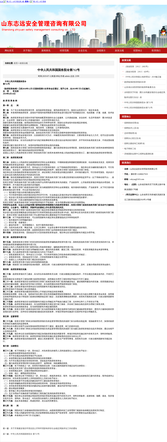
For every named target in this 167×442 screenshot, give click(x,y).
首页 (16, 63)
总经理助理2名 (130, 133)
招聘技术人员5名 (131, 128)
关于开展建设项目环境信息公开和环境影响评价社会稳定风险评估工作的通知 (44, 428)
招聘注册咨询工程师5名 (134, 143)
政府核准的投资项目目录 (135, 82)
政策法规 (24, 63)
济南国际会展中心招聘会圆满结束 (139, 154)
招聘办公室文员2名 (132, 138)
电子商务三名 (130, 149)
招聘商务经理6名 (131, 123)
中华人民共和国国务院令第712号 (138, 108)
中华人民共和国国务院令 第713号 (25, 434)
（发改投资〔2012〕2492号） (137, 67)
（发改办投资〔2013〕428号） (137, 72)
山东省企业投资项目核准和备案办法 (139, 87)
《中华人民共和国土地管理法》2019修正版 (142, 77)
